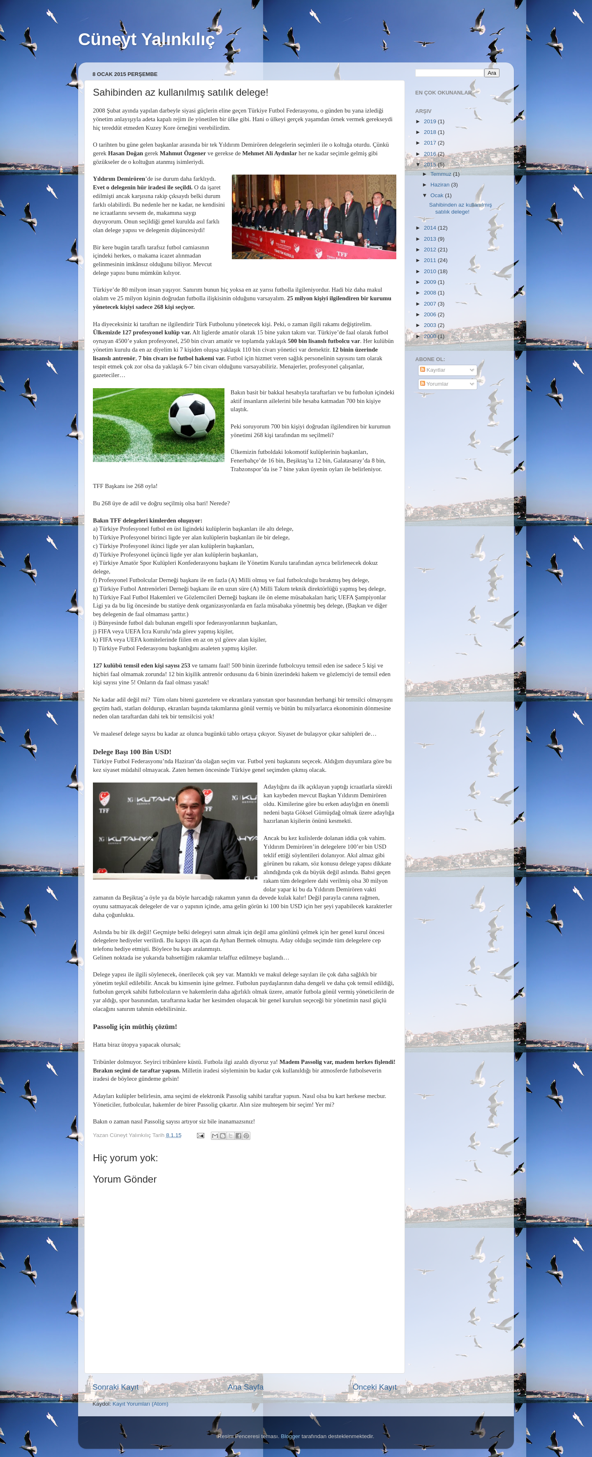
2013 (431, 239)
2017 (431, 143)
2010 (431, 271)
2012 (431, 249)
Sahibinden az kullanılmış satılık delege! (460, 208)
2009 (431, 282)
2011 (431, 260)
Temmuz (441, 174)
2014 (431, 228)
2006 (431, 314)
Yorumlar (434, 384)
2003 (431, 325)
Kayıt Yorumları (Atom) (141, 1404)
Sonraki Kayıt (115, 1387)
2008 (431, 293)
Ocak (437, 195)
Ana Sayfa (246, 1387)
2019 (431, 121)
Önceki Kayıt (375, 1387)
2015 (431, 164)
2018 (431, 132)
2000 (431, 336)
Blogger (290, 1436)
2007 (431, 304)
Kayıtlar (433, 370)
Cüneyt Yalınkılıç (146, 39)
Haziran (440, 185)
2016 (431, 154)
